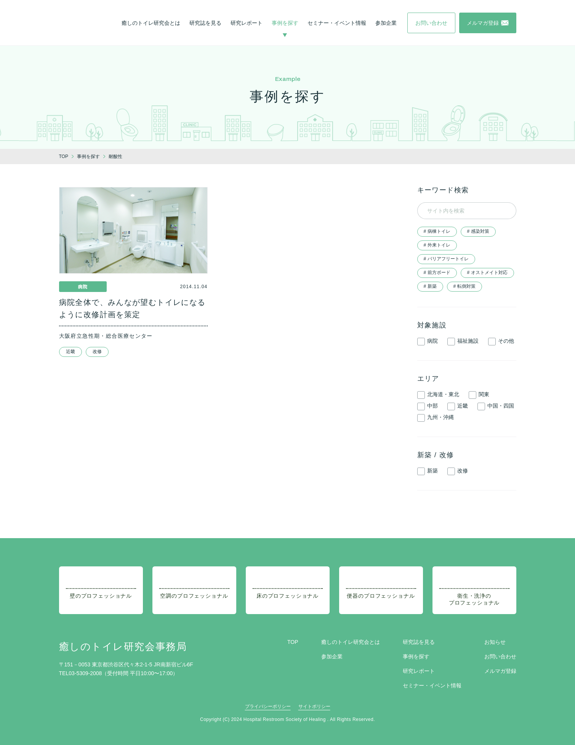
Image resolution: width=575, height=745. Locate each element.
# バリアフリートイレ (446, 258)
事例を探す (285, 23)
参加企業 (386, 23)
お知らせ (495, 642)
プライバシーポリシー (268, 706)
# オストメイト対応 (487, 272)
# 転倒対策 (464, 286)
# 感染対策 (478, 231)
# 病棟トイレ (437, 231)
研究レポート (247, 23)
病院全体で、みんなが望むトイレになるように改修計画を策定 (132, 308)
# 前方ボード (437, 272)
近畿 (70, 351)
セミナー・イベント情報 (337, 23)
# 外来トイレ (437, 245)
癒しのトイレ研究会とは (151, 23)
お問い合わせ (500, 656)
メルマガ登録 (500, 671)
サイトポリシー (314, 706)
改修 (97, 351)
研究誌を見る (205, 23)
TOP (292, 642)
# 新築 (430, 286)
